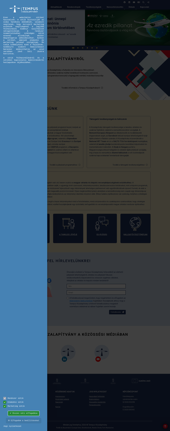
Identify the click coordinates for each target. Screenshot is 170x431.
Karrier (57, 407)
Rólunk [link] (132, 7)
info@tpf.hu (26, 415)
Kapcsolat (144, 7)
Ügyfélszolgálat (28, 410)
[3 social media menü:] (134, 2)
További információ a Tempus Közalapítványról (82, 88)
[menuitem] (56, 7)
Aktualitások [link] (56, 7)
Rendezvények (73, 7)
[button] (143, 2)
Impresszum (60, 396)
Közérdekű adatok (62, 399)
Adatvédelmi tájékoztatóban (81, 301)
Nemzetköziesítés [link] (115, 7)
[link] (148, 2)
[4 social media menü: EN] (138, 2)
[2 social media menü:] (129, 2)
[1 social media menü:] (124, 2)
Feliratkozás (117, 312)
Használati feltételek (97, 396)
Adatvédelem (94, 399)
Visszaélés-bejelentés (97, 402)
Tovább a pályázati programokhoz (65, 165)
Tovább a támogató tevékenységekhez (130, 165)
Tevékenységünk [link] (93, 7)
